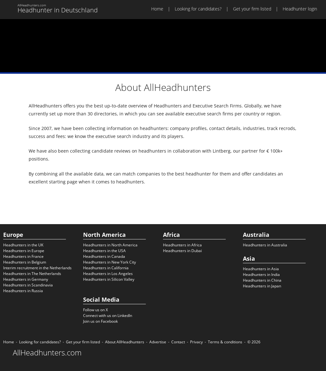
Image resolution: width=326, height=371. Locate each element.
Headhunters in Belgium (24, 262)
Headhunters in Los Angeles (108, 273)
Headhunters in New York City (109, 262)
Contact (178, 342)
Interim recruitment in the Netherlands (37, 268)
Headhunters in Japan (262, 286)
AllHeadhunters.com (47, 352)
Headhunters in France (23, 256)
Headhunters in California (106, 268)
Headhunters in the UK (23, 245)
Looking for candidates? (198, 9)
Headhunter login (300, 9)
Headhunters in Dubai (182, 250)
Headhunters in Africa (182, 245)
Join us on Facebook (100, 321)
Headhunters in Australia (265, 245)
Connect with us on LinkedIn (107, 315)
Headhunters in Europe (23, 250)
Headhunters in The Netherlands (32, 273)
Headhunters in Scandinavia (28, 285)
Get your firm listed (252, 9)
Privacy (196, 342)
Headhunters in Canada (104, 256)
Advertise (157, 342)
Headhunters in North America (110, 245)
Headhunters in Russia (23, 290)
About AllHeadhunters (124, 342)
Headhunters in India (261, 274)
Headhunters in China (262, 280)
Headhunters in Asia (261, 268)
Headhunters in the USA (104, 250)
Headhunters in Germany (25, 279)
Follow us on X (95, 310)
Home (157, 9)
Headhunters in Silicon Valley (108, 279)
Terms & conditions (225, 342)
